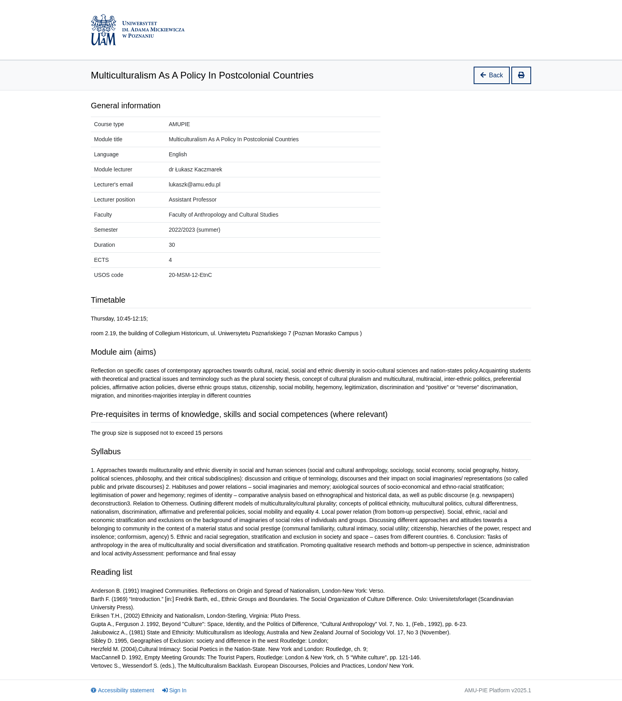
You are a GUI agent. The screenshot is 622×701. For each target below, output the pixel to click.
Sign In (174, 690)
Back (491, 75)
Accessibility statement (122, 690)
